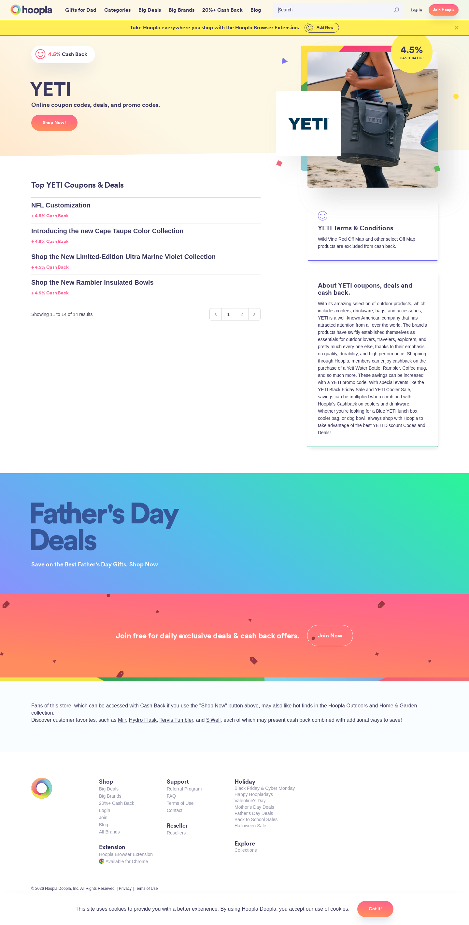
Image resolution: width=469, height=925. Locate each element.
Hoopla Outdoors (348, 705)
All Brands (109, 831)
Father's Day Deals (253, 813)
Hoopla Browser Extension (126, 854)
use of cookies (331, 909)
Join (103, 817)
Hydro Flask (143, 720)
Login (104, 810)
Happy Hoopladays (253, 794)
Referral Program (184, 788)
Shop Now (143, 564)
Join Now (330, 635)
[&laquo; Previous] (215, 314)
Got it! (375, 908)
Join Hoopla (443, 10)
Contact (174, 810)
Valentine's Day (250, 800)
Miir (122, 720)
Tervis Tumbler (176, 720)
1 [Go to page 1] (228, 314)
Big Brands (110, 796)
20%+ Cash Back (116, 803)
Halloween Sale (250, 825)
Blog (103, 824)
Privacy (125, 888)
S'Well (213, 720)
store (65, 705)
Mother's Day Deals (254, 807)
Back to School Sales (255, 819)
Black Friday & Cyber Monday (264, 788)
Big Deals (109, 788)
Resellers (176, 832)
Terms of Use (180, 803)
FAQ (171, 796)
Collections (245, 850)
